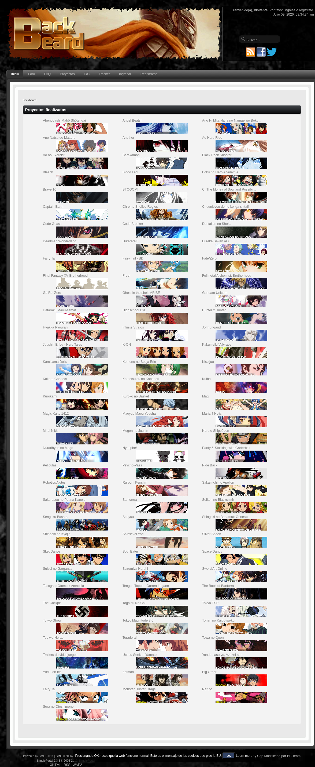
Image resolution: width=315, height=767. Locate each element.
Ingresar (125, 74)
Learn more (244, 756)
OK (229, 755)
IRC (87, 74)
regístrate (306, 10)
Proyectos (67, 74)
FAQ (47, 74)
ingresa (289, 10)
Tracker (104, 74)
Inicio (15, 74)
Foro (31, 74)
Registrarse (149, 74)
